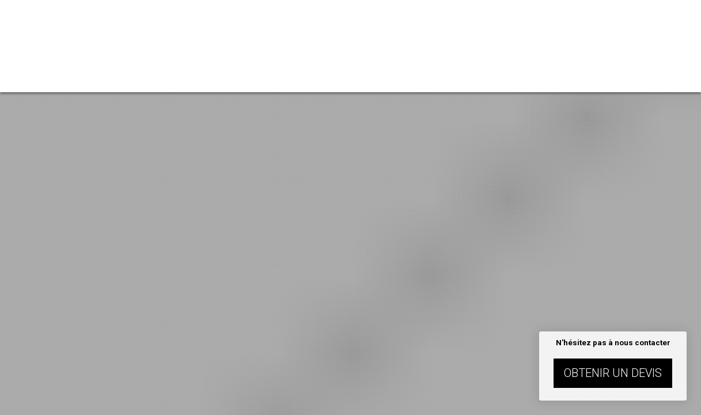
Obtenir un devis (613, 373)
